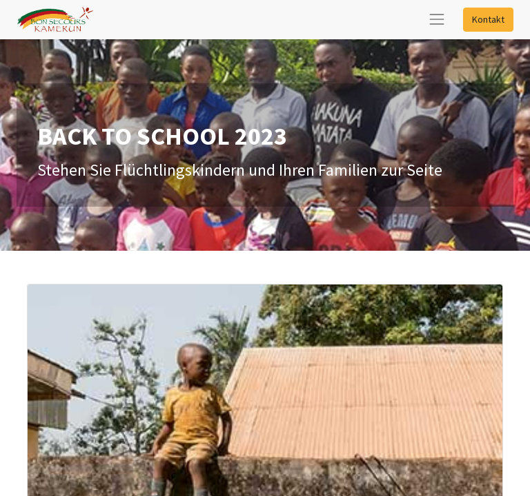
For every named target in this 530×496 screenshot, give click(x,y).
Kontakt (488, 19)
